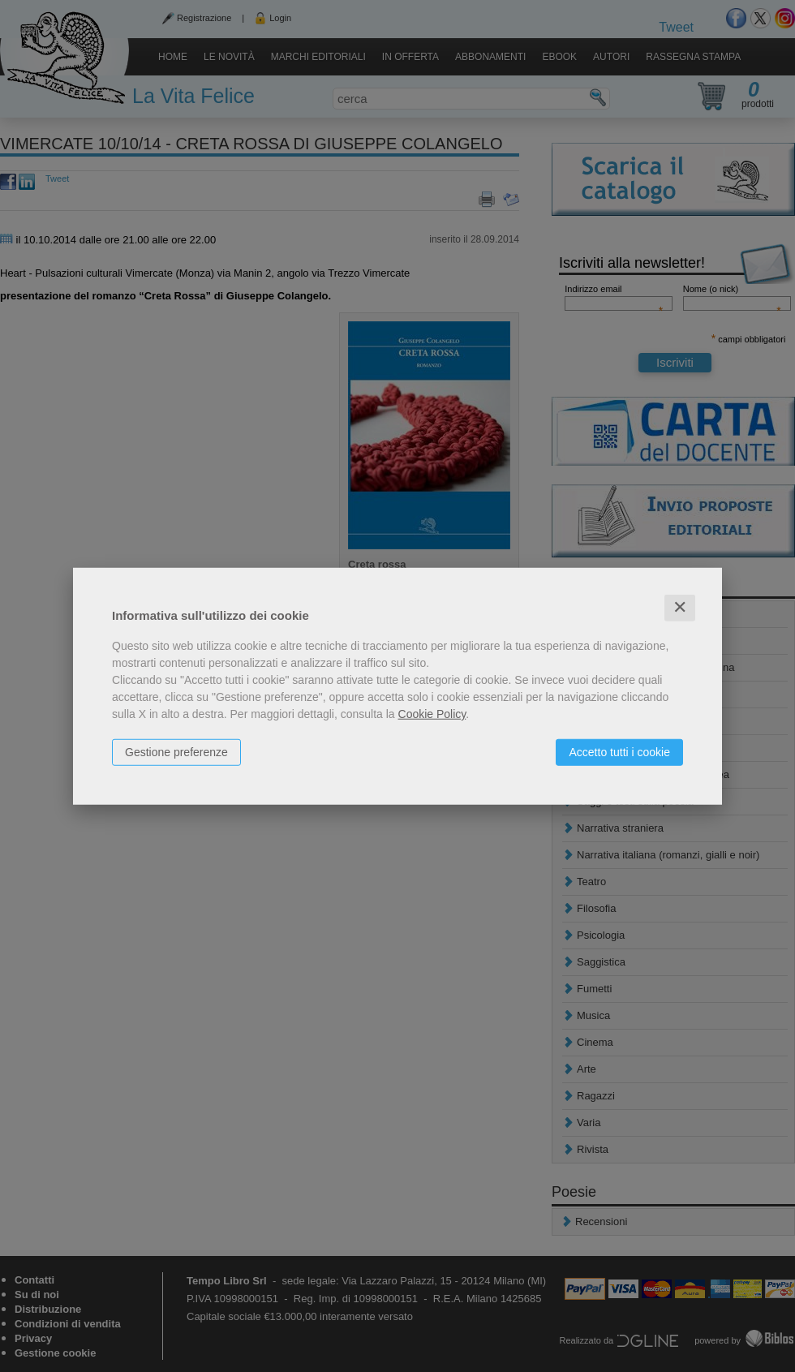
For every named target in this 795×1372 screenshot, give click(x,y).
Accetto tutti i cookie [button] (619, 752)
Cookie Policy (432, 714)
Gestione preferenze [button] (176, 752)
